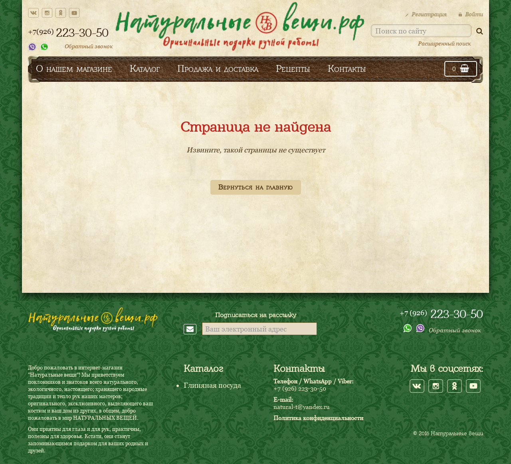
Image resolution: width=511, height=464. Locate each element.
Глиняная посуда (212, 385)
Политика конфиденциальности (318, 417)
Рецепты (293, 68)
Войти (470, 14)
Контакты (347, 68)
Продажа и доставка (217, 68)
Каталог (145, 68)
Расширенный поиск (444, 43)
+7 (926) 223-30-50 (299, 388)
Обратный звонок (89, 46)
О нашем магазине (74, 68)
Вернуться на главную (255, 187)
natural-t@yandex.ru (301, 406)
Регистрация (426, 14)
